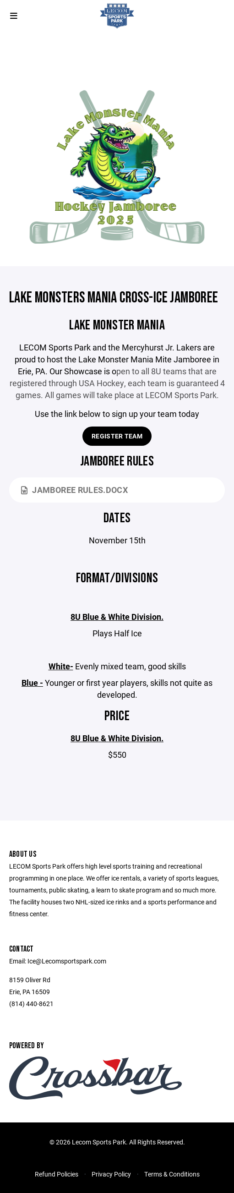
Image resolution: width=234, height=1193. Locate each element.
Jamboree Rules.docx (74, 489)
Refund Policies (56, 1174)
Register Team (117, 436)
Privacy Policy (111, 1174)
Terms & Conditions (172, 1174)
